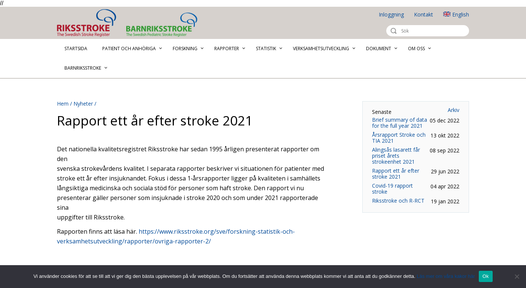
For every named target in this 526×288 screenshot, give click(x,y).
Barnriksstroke (191, 24)
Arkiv (453, 110)
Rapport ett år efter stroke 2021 (395, 174)
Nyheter (83, 103)
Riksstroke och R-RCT (398, 201)
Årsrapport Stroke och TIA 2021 (399, 138)
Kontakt (423, 14)
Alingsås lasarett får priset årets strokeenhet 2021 (396, 156)
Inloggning (391, 14)
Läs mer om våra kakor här (446, 276)
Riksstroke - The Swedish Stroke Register (93, 23)
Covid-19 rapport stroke (392, 189)
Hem (63, 103)
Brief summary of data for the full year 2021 (399, 123)
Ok (486, 276)
